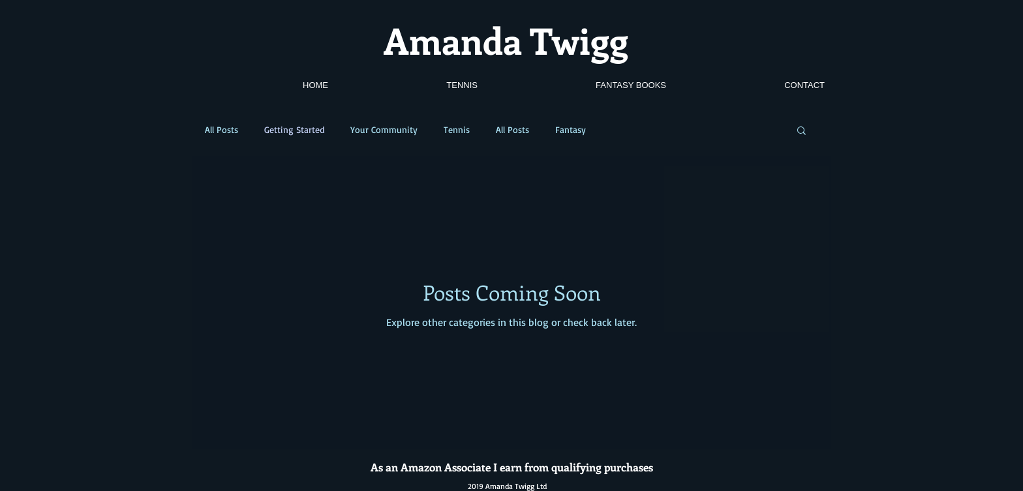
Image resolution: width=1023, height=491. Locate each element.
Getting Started (294, 129)
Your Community (384, 129)
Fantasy (570, 129)
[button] (801, 131)
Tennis (457, 129)
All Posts (221, 129)
